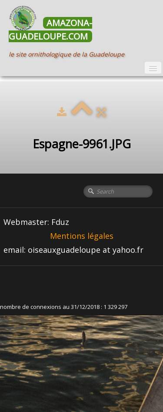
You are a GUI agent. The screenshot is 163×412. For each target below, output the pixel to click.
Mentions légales (81, 236)
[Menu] (153, 68)
